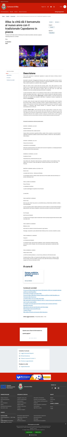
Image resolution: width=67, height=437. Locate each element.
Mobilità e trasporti (21, 409)
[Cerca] (64, 6)
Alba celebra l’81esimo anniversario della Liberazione (35, 312)
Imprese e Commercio (21, 403)
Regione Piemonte (4, 1)
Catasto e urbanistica (21, 406)
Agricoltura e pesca (38, 408)
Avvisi (51, 401)
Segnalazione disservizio (22, 417)
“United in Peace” (27, 310)
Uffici (2, 401)
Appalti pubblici (20, 404)
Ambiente (36, 402)
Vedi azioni (57, 22)
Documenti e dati (4, 408)
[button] (33, 435)
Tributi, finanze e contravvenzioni (40, 401)
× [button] (65, 423)
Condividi (51, 22)
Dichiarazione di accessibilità (39, 420)
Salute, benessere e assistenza (40, 404)
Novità (7, 16)
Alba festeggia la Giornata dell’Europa (31, 309)
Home (3, 16)
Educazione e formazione (39, 397)
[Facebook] (47, 6)
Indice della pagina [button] (10, 71)
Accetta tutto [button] (29, 432)
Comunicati (13, 16)
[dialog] (33, 430)
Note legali (36, 419)
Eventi (51, 406)
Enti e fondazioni (4, 403)
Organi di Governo (4, 397)
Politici (2, 404)
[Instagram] (53, 6)
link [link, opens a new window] (44, 429)
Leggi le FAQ (19, 419)
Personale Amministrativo (6, 406)
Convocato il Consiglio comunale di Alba (32, 293)
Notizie (51, 397)
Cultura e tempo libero (21, 399)
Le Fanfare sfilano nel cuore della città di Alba (33, 298)
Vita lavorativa (20, 401)
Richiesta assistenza (21, 420)
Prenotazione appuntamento (23, 415)
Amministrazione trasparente (40, 415)
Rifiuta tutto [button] (38, 432)
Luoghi (51, 408)
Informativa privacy (38, 417)
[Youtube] (50, 6)
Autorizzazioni (37, 406)
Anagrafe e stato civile (21, 397)
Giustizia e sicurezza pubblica (40, 399)
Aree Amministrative (5, 399)
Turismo (19, 408)
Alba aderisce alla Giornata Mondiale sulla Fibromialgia (35, 307)
